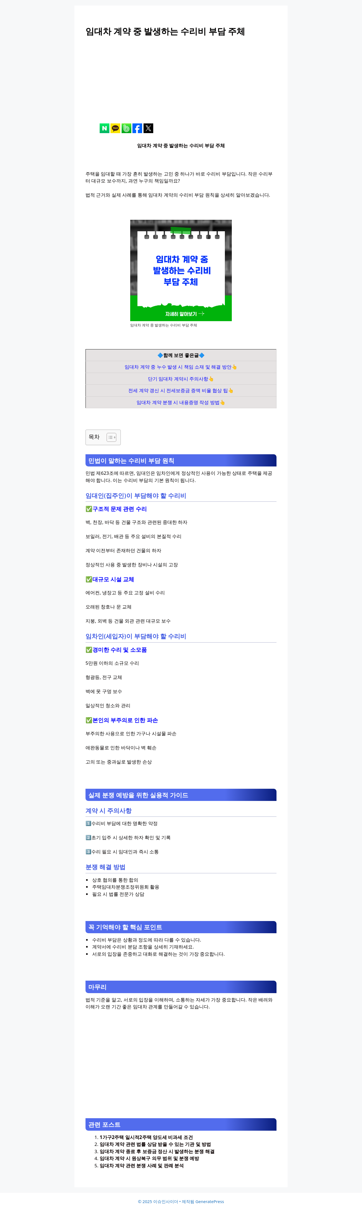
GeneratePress (209, 1201)
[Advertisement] (181, 84)
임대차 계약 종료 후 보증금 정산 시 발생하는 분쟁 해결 (157, 1151)
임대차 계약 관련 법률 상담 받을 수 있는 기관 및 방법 (155, 1144)
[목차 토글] (108, 437)
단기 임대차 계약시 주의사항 (178, 379)
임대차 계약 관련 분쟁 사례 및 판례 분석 (142, 1165)
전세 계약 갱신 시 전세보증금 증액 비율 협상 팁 (178, 390)
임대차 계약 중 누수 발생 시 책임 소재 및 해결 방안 (178, 367)
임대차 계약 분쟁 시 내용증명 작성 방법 (178, 402)
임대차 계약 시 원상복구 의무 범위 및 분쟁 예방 (149, 1158)
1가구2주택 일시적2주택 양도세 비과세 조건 (146, 1137)
